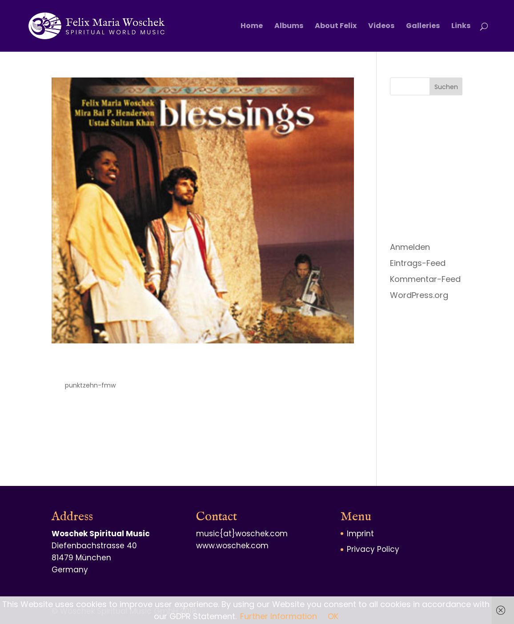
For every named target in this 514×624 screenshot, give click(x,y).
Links (460, 27)
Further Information (278, 616)
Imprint (360, 533)
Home (252, 27)
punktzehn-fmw (90, 385)
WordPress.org (419, 295)
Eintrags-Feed (418, 263)
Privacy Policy (373, 549)
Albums (288, 27)
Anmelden (410, 247)
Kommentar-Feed (425, 279)
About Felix (336, 27)
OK (333, 616)
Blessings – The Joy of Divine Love (183, 365)
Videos (381, 27)
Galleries (423, 27)
